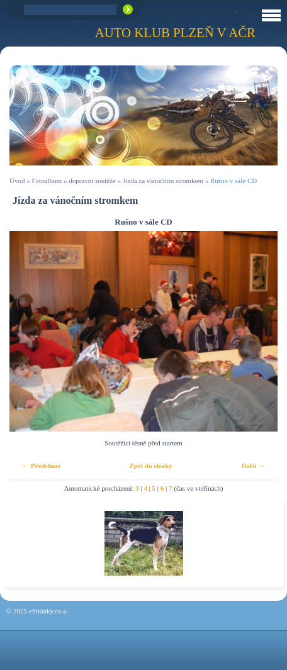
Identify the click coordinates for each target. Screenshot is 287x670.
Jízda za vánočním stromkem (163, 180)
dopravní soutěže (92, 180)
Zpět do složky (150, 465)
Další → (253, 465)
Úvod (17, 180)
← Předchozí (41, 465)
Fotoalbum (46, 180)
